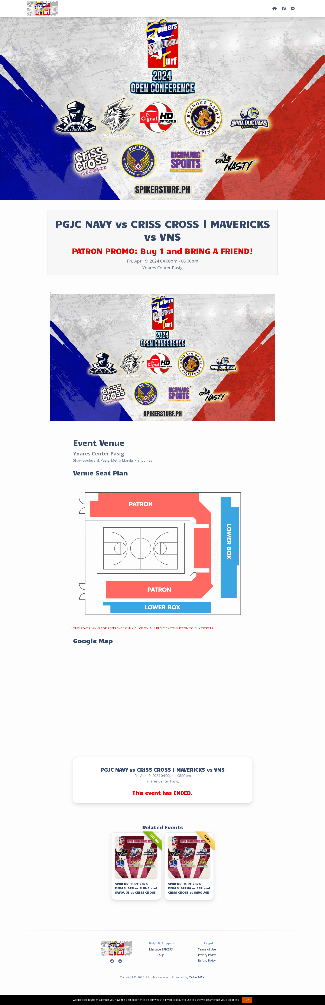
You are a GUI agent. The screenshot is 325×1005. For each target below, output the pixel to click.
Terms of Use (207, 949)
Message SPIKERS (161, 949)
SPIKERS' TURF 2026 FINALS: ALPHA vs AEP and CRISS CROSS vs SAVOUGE (189, 888)
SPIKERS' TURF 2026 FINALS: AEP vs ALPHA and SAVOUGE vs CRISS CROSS (136, 888)
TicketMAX (196, 977)
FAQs (160, 955)
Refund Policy (207, 960)
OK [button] (247, 1000)
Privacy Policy (206, 955)
